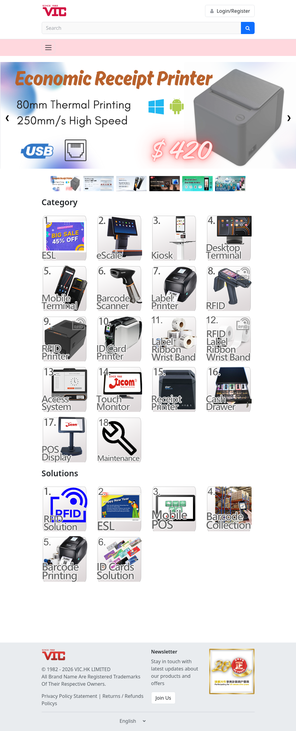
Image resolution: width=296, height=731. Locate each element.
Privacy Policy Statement (69, 696)
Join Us (163, 698)
